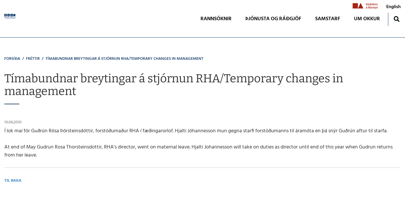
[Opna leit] (396, 19)
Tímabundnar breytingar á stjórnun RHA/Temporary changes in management (124, 58)
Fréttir (33, 58)
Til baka (13, 180)
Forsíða (12, 58)
